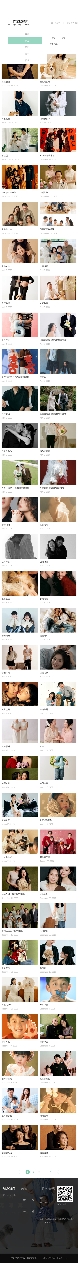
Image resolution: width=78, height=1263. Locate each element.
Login (65, 1258)
